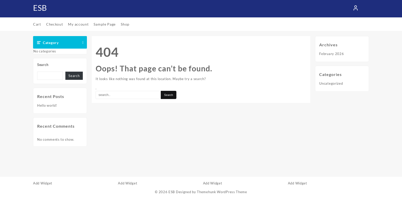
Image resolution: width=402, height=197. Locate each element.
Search (42, 65)
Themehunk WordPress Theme (222, 192)
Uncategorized (331, 83)
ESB (40, 7)
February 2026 (331, 54)
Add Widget (42, 183)
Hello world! (47, 105)
